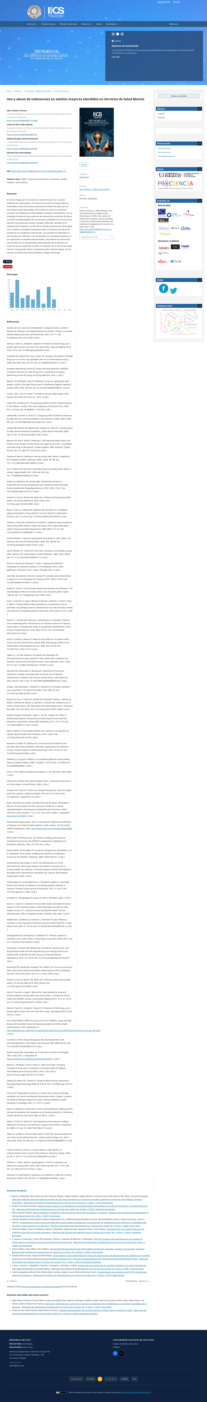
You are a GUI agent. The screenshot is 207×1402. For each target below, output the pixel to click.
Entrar (176, 2)
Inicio (9, 91)
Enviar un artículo (179, 96)
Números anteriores (68, 24)
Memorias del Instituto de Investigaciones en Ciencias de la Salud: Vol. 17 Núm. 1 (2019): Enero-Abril (67, 1307)
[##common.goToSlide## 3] (122, 34)
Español (161, 117)
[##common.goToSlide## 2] (117, 34)
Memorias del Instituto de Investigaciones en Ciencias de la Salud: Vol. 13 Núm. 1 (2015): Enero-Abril (68, 1202)
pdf (84, 165)
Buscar (174, 24)
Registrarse (163, 2)
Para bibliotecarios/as (166, 156)
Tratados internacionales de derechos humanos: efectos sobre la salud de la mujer (96, 1310)
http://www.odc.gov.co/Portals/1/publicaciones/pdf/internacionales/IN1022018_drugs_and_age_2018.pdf (53, 1030)
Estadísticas (111, 24)
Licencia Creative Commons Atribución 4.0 (136, 1392)
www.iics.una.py (14, 1362)
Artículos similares (17, 1190)
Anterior (13, 1281)
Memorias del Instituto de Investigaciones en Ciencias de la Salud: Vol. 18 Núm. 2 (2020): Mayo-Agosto (57, 1252)
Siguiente (142, 1281)
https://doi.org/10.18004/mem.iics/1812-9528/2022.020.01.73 (38, 171)
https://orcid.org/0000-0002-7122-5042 (22, 120)
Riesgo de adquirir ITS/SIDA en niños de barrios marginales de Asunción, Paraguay (70, 1212)
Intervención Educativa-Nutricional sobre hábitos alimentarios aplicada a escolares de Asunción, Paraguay (97, 1249)
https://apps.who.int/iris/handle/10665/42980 (51, 828)
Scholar (7, 261)
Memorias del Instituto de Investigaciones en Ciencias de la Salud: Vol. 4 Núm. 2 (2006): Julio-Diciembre (98, 1268)
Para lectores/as (164, 148)
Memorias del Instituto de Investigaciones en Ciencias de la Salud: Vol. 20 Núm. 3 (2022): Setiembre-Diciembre (66, 1209)
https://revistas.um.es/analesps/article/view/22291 (29, 1059)
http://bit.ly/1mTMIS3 (16, 816)
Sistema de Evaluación (125, 45)
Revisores (86, 24)
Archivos (17, 91)
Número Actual (48, 24)
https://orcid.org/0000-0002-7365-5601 (22, 148)
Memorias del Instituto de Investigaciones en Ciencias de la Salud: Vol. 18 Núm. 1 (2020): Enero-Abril (95, 1226)
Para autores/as (164, 152)
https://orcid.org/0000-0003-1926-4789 (22, 162)
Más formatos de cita (89, 237)
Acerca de (31, 24)
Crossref (7, 266)
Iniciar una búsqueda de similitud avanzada (40, 1286)
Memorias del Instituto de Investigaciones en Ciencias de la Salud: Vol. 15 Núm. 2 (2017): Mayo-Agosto (78, 1275)
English (161, 113)
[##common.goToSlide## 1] (113, 34)
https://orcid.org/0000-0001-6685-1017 (22, 134)
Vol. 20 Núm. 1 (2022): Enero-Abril (37, 91)
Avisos (99, 24)
